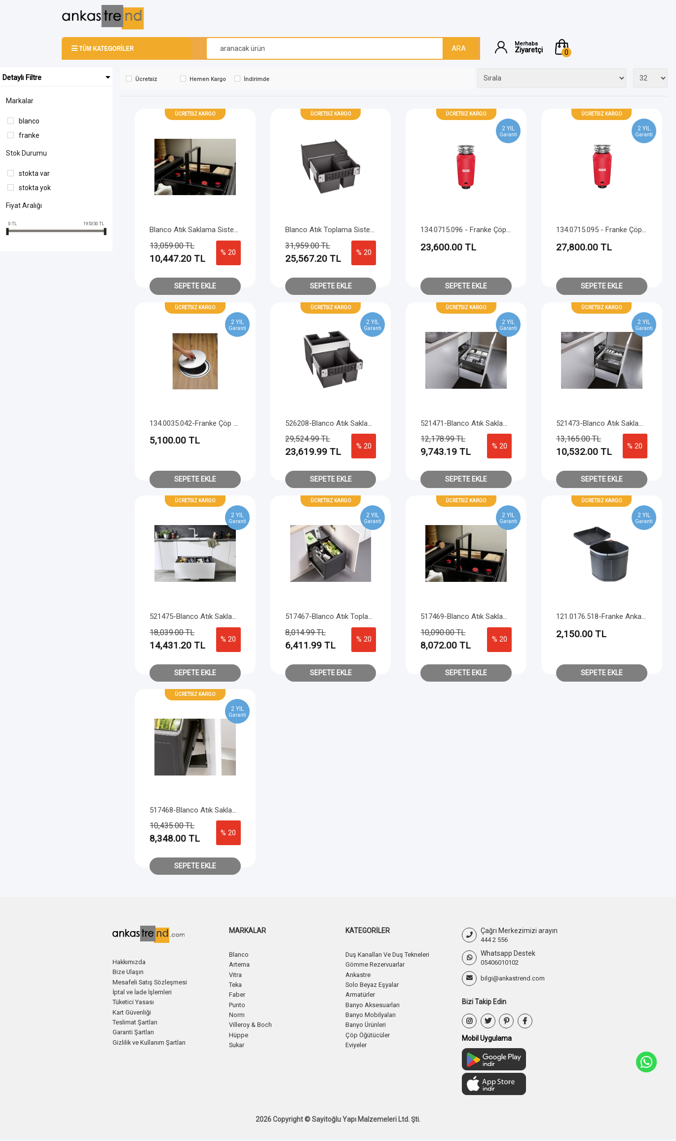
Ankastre (359, 974)
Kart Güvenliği (134, 1011)
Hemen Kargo (207, 79)
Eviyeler (357, 1043)
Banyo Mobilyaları (372, 1014)
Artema (241, 964)
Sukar (238, 1043)
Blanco (29, 121)
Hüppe (239, 1033)
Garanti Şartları (136, 1031)
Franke (29, 135)
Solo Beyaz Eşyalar (375, 984)
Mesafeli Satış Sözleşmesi (154, 981)
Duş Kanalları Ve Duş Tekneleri (392, 954)
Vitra (236, 974)
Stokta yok (35, 188)
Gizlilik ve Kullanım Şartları (152, 1041)
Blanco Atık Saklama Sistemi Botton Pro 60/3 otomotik (239, 229)
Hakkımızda (131, 962)
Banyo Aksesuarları (375, 1004)
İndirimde (256, 79)
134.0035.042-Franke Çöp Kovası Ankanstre (220, 423)
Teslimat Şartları (138, 1021)
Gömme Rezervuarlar (379, 964)
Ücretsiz (146, 79)
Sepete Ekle (195, 286)
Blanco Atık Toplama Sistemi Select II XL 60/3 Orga (368, 229)
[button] (583, 47)
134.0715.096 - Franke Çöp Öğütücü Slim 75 (490, 229)
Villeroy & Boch (252, 1023)
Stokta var (34, 173)
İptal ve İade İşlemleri (146, 991)
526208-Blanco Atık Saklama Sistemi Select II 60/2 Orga (375, 423)
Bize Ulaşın (130, 972)
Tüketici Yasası (136, 1001)
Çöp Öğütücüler (369, 1033)
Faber (238, 994)
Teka (236, 984)
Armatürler (362, 994)
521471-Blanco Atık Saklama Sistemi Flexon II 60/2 (502, 423)
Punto (238, 1004)
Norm (237, 1014)
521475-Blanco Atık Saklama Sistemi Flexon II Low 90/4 (240, 616)
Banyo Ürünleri (368, 1023)
